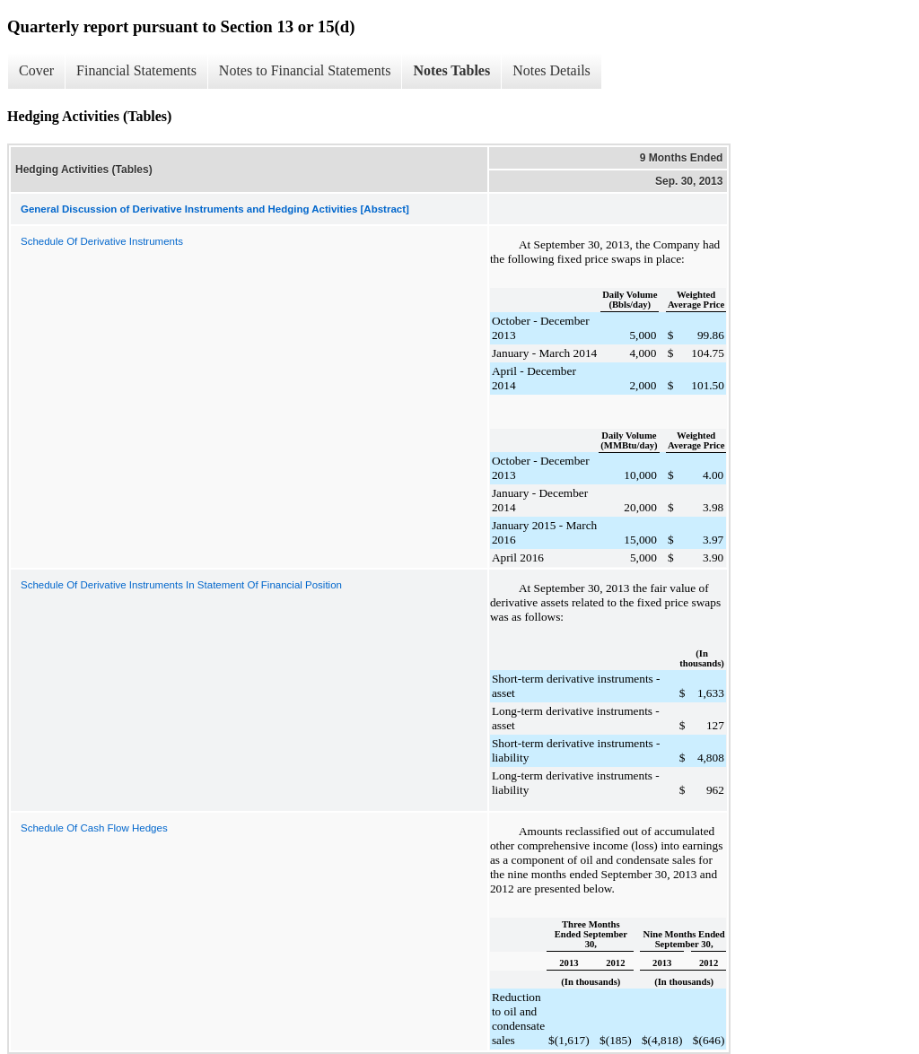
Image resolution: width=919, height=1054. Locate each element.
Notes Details (551, 70)
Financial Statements (136, 70)
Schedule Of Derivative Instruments (102, 241)
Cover (36, 70)
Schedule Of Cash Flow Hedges (94, 828)
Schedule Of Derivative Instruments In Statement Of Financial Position (181, 584)
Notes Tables (451, 70)
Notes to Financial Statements (305, 70)
